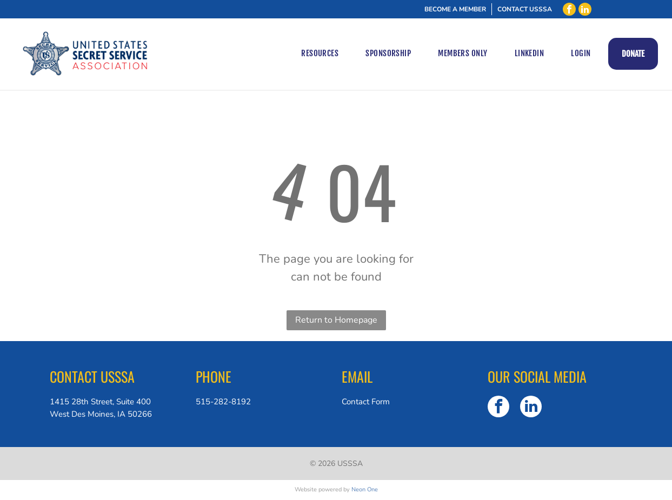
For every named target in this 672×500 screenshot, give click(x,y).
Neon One (364, 489)
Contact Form (366, 401)
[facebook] (569, 9)
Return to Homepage (336, 320)
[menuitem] (320, 54)
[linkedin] (584, 9)
